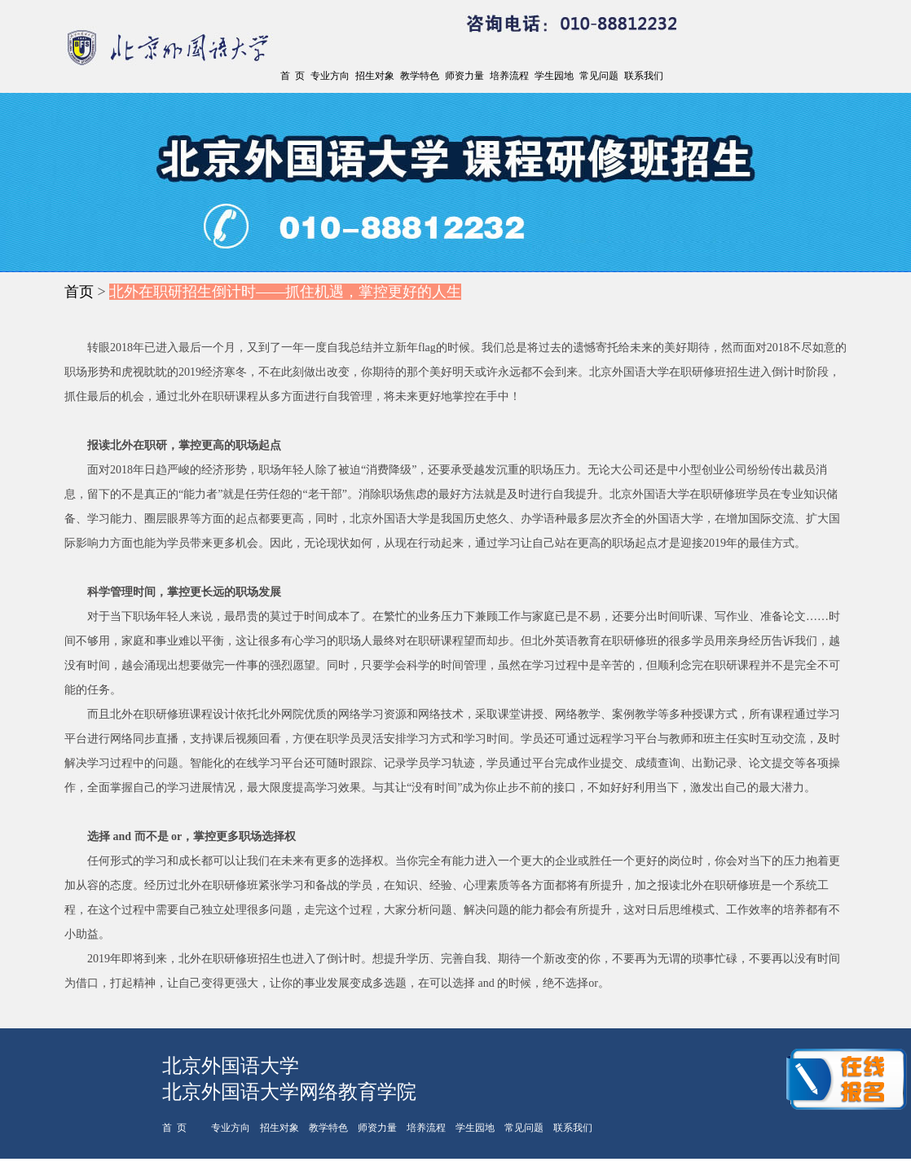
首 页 (292, 75)
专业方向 (330, 75)
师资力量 (464, 75)
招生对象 (374, 75)
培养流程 (509, 75)
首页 (79, 292)
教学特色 (419, 75)
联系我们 (643, 75)
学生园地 (554, 75)
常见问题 (598, 75)
